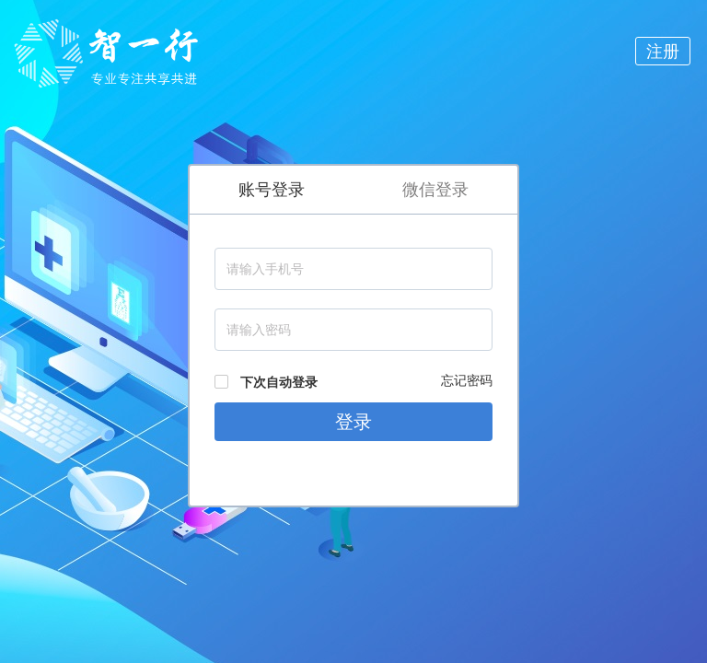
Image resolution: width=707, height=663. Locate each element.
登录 (353, 422)
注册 (662, 51)
